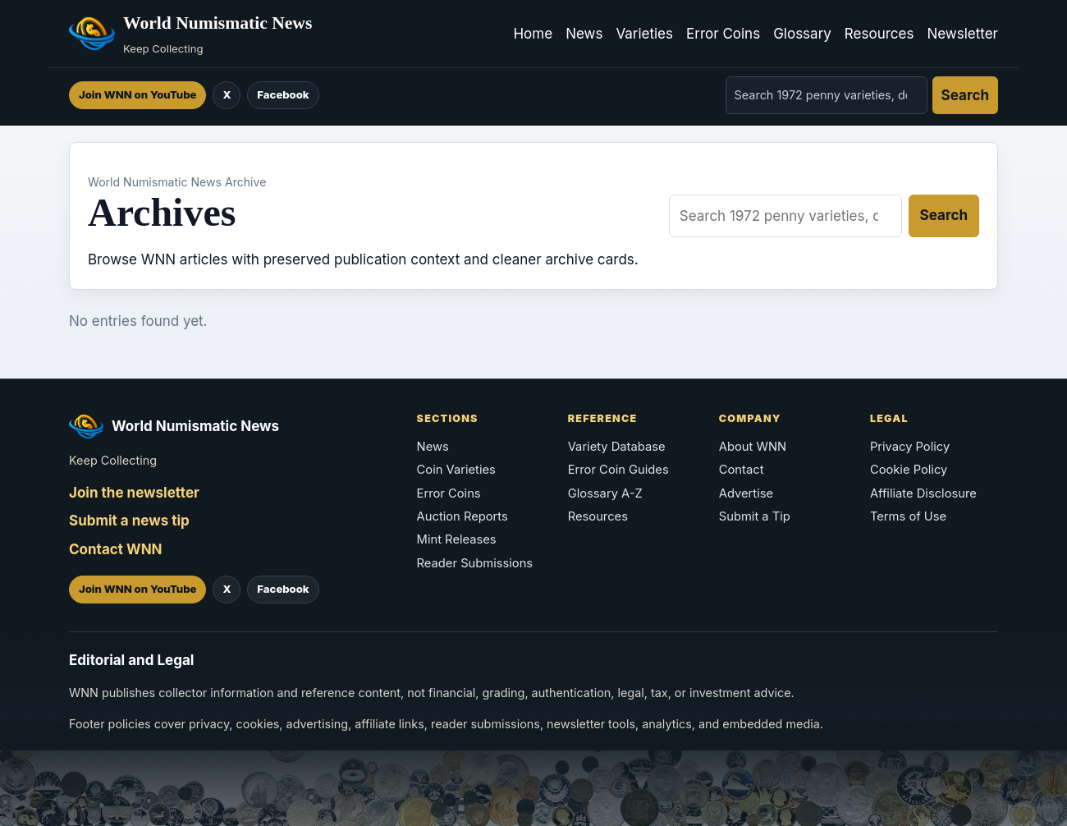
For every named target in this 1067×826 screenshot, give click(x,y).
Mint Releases (457, 539)
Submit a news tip (129, 520)
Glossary (802, 33)
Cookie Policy (908, 469)
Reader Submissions (475, 563)
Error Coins (723, 33)
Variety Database (617, 446)
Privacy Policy (910, 446)
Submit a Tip (754, 516)
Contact (741, 469)
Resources (879, 33)
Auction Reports (462, 516)
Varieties (644, 33)
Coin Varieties (456, 469)
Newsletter (962, 33)
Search (965, 95)
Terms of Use (908, 516)
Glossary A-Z (605, 493)
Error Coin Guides (618, 469)
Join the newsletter (134, 492)
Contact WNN (116, 549)
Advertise (746, 493)
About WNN (752, 446)
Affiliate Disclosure (923, 493)
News (584, 33)
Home (532, 33)
